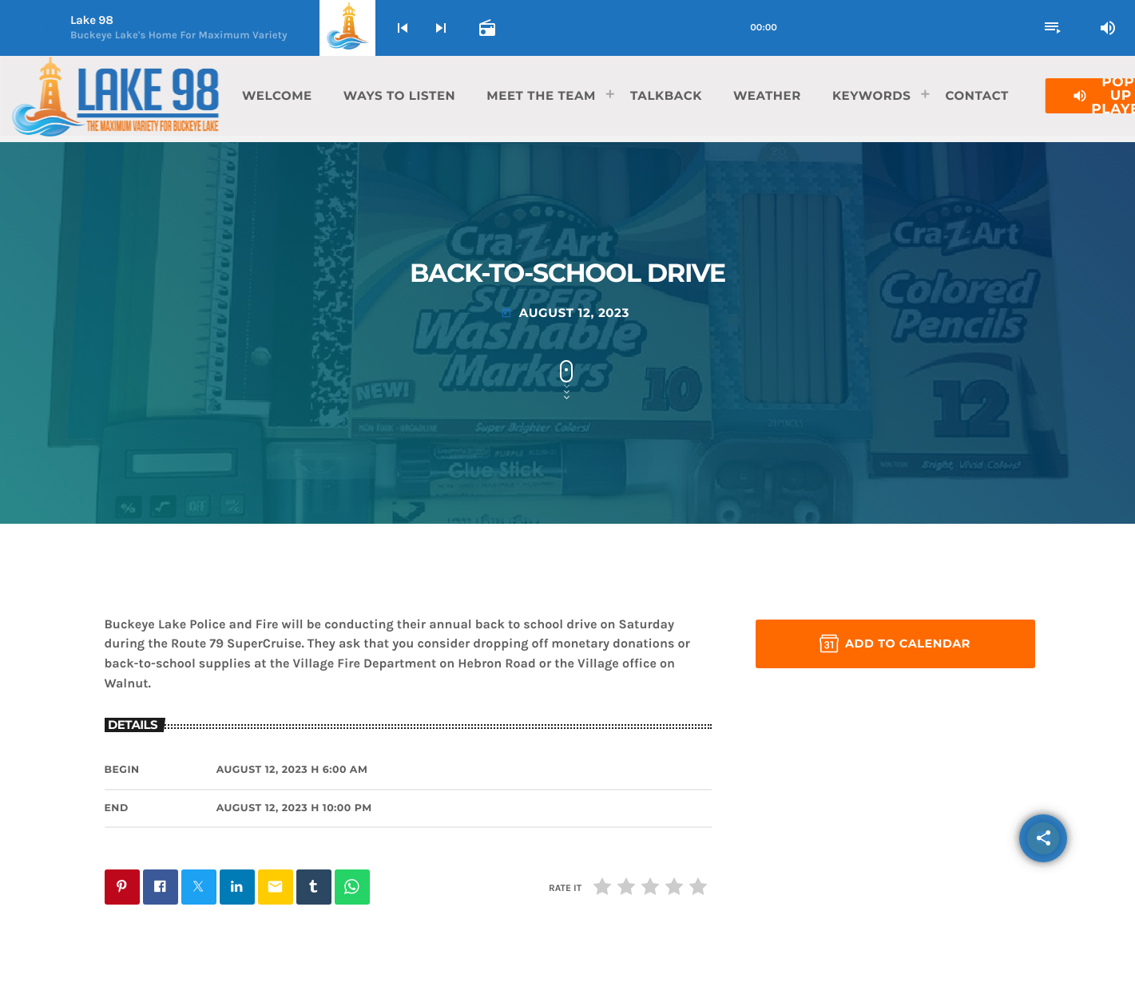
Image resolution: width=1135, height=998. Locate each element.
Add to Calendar (895, 643)
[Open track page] (485, 28)
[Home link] (115, 96)
